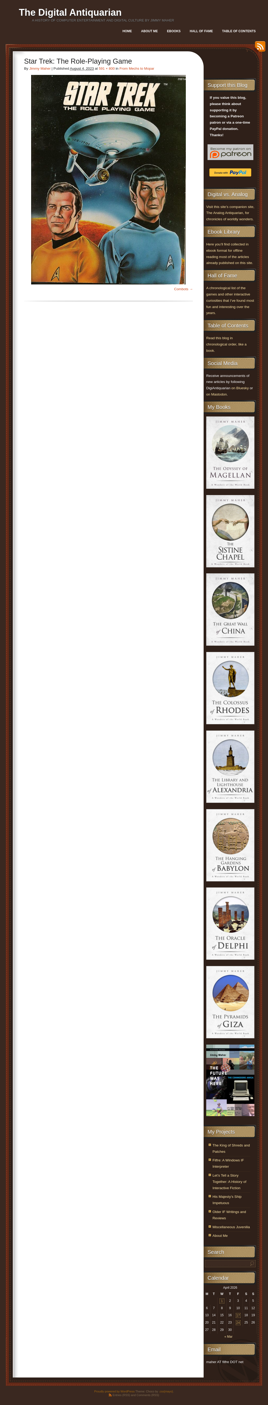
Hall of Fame (201, 31)
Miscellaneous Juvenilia (231, 1227)
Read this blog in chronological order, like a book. (226, 344)
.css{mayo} (166, 1391)
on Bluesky (240, 388)
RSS (258, 48)
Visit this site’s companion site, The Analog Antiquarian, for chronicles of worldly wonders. (230, 213)
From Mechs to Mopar (136, 68)
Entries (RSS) (121, 1395)
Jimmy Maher (40, 68)
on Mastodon (216, 394)
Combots (181, 289)
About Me (149, 31)
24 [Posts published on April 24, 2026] (238, 1323)
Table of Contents (239, 31)
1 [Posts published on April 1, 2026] (222, 1301)
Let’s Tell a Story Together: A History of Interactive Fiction (229, 1181)
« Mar (228, 1336)
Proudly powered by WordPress (114, 1391)
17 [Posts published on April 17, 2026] (238, 1315)
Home (127, 31)
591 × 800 (107, 68)
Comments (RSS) (148, 1395)
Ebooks (174, 31)
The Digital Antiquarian (70, 12)
